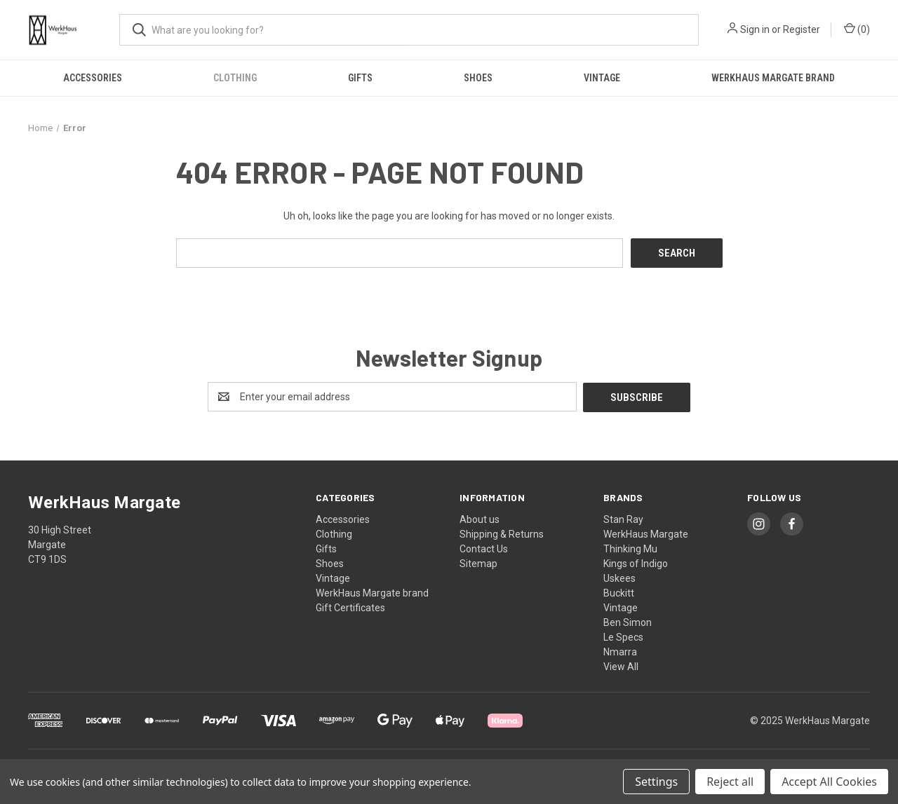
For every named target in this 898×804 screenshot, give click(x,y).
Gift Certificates (350, 606)
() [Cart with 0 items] (857, 28)
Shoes (478, 77)
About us (480, 518)
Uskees (619, 576)
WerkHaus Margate (645, 532)
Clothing (235, 77)
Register (801, 29)
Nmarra (620, 650)
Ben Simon (627, 621)
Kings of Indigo (635, 562)
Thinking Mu (630, 547)
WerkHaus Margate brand (773, 77)
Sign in (755, 29)
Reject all (729, 781)
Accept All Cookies (829, 781)
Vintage (602, 77)
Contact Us (484, 547)
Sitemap (478, 562)
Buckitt (618, 591)
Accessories (92, 77)
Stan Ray (623, 518)
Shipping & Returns (502, 532)
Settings (656, 781)
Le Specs (623, 635)
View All (620, 665)
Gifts (360, 77)
